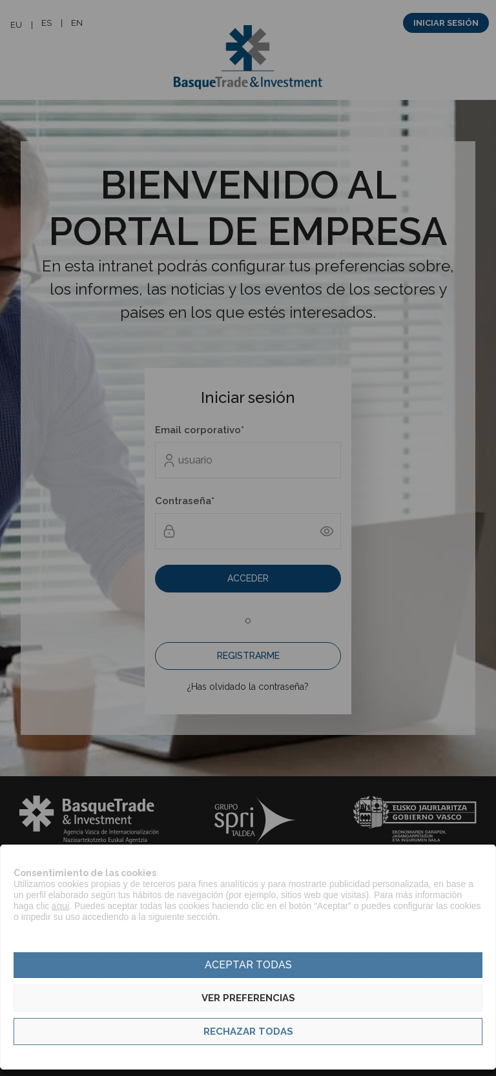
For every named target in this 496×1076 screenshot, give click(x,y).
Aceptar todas (248, 965)
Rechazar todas (248, 1031)
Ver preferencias (248, 998)
